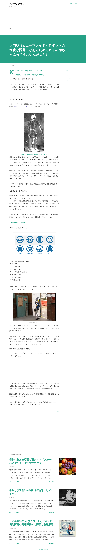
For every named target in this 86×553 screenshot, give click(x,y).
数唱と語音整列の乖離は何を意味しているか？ (31, 492)
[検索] (71, 4)
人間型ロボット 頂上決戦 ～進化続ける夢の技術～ (30, 75)
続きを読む (51, 481)
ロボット (68, 80)
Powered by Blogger (43, 549)
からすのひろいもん (16, 4)
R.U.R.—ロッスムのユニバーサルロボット (24, 106)
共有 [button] (67, 70)
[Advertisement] (43, 18)
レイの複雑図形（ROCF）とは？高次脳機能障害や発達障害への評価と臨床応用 (31, 523)
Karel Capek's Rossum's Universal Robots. (34, 154)
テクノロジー (69, 78)
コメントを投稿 (16, 481)
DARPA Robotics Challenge (17, 222)
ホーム (11, 31)
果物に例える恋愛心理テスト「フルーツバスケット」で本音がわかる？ (31, 461)
